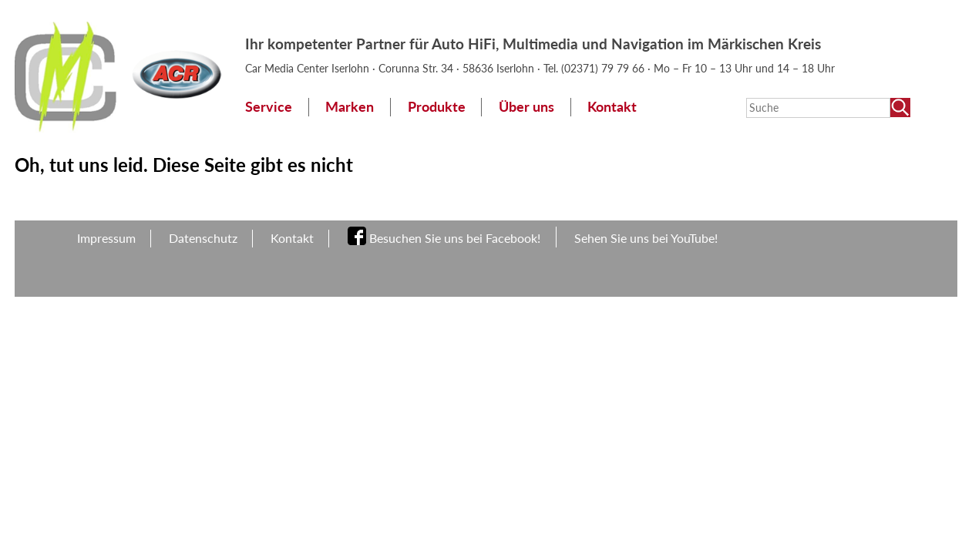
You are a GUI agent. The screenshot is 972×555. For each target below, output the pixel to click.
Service (268, 107)
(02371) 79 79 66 (604, 68)
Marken (349, 107)
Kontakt (612, 107)
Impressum (106, 237)
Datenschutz (203, 237)
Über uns (526, 107)
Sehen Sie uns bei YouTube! (646, 237)
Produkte (437, 107)
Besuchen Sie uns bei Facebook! (454, 237)
